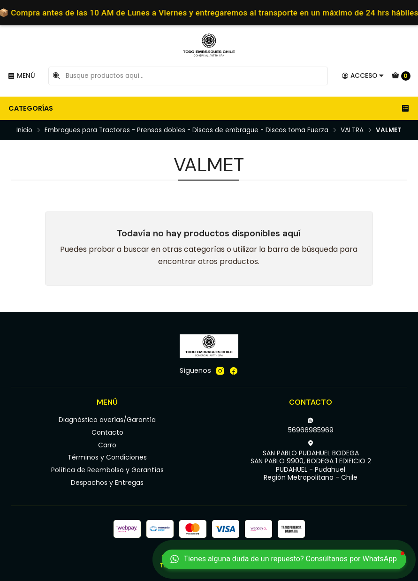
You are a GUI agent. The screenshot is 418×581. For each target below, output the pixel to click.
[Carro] (401, 75)
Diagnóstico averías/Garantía (107, 419)
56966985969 (311, 426)
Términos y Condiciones (107, 457)
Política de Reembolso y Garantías (107, 470)
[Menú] (21, 76)
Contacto (107, 432)
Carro (107, 445)
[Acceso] (363, 76)
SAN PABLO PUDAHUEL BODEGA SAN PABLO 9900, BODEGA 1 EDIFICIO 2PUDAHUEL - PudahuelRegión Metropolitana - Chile (311, 461)
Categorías (209, 108)
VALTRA (352, 130)
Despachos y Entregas (107, 482)
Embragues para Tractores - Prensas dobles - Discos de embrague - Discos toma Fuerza (186, 130)
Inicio (24, 130)
